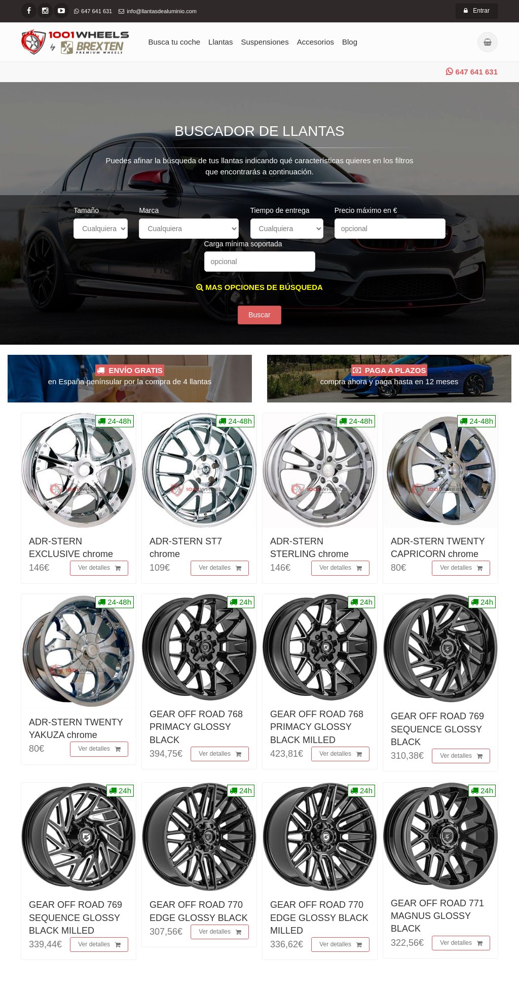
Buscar (259, 315)
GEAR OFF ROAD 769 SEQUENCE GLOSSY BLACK (437, 729)
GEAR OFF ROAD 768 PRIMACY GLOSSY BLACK (196, 727)
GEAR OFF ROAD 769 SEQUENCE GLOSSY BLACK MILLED (75, 917)
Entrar (477, 10)
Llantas (220, 42)
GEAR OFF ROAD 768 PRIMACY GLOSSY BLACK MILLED (316, 727)
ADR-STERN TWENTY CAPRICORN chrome (438, 547)
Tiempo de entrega (280, 210)
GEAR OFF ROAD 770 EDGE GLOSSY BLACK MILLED (319, 917)
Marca (149, 210)
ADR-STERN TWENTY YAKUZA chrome (76, 728)
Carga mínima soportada (243, 244)
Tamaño (86, 210)
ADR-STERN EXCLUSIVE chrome (71, 547)
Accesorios (315, 42)
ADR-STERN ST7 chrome (186, 547)
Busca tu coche (175, 42)
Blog (349, 42)
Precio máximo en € (366, 210)
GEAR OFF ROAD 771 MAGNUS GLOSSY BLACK (437, 916)
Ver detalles (99, 568)
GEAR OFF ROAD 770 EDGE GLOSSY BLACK (199, 911)
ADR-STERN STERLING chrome (309, 547)
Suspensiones (264, 42)
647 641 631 (472, 71)
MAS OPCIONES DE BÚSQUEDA (259, 287)
